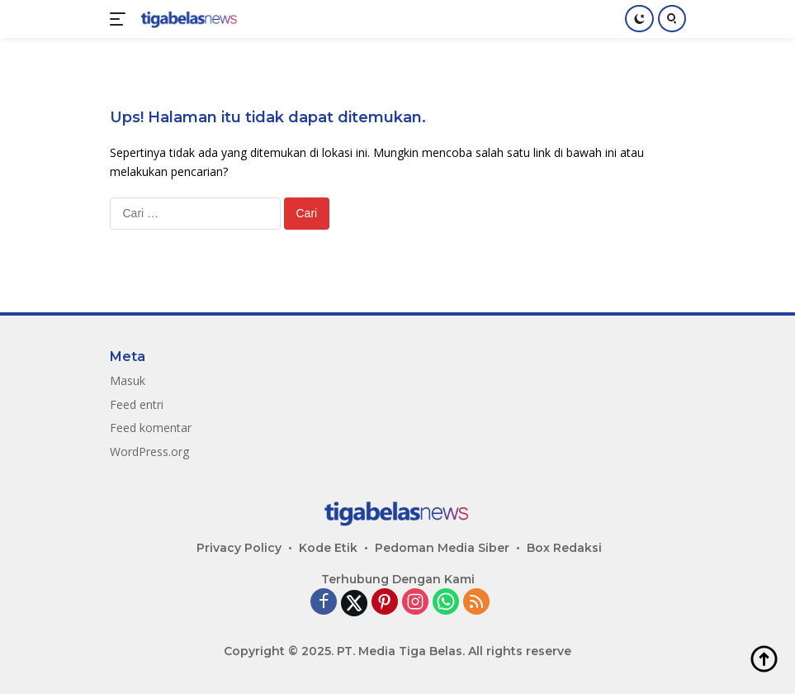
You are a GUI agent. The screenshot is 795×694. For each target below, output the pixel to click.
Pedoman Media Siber (442, 547)
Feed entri (136, 404)
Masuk (127, 380)
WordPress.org (149, 451)
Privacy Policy (239, 547)
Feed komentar (151, 427)
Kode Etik (328, 547)
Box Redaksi (564, 547)
